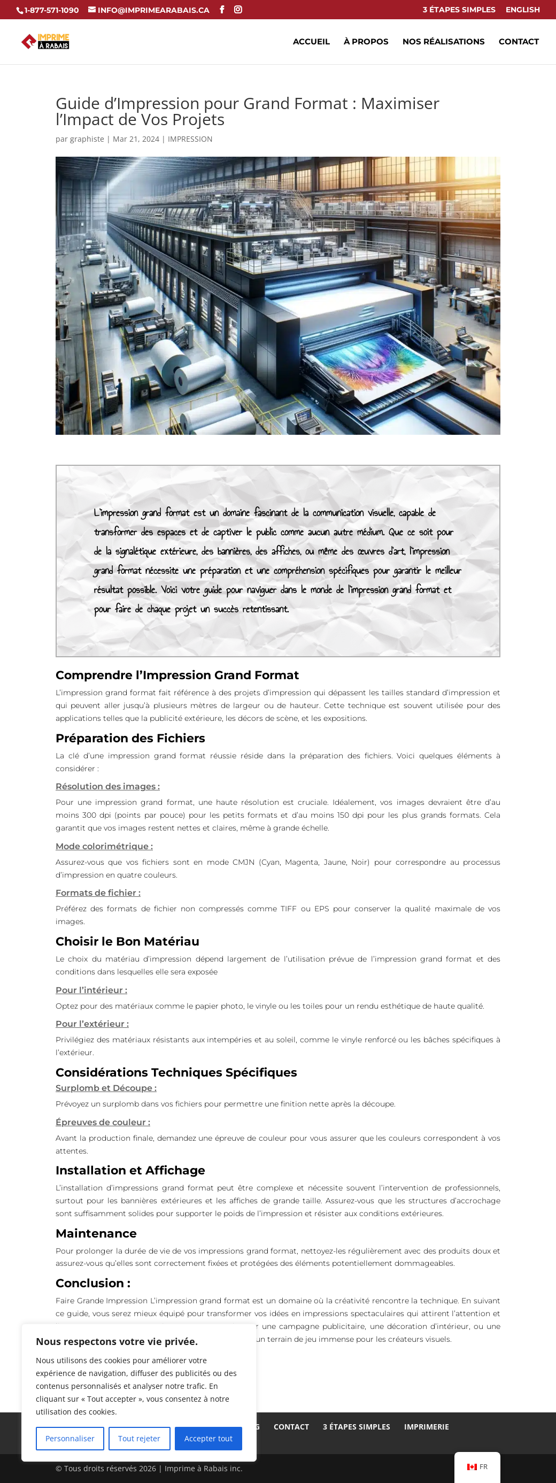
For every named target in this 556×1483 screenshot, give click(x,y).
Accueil (311, 42)
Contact (519, 42)
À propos (366, 42)
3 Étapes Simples (459, 10)
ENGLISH (523, 10)
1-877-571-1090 (52, 10)
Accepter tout (208, 1438)
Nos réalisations (444, 42)
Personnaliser (70, 1438)
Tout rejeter (139, 1438)
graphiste (87, 139)
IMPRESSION (190, 139)
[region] (139, 1393)
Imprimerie (426, 1426)
